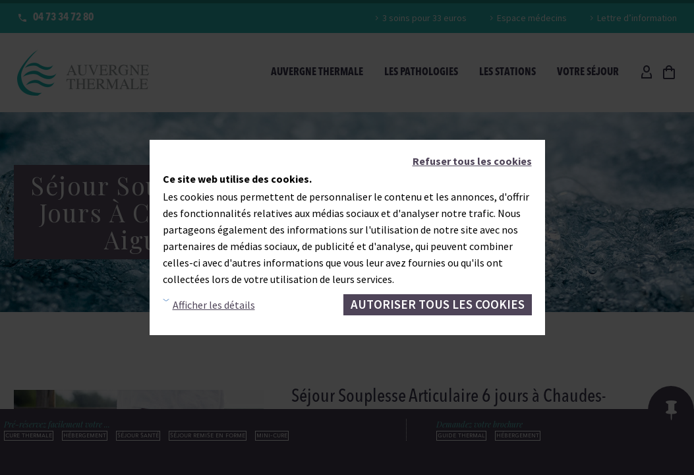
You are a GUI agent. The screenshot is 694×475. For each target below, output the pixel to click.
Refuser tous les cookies (472, 161)
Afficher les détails (214, 304)
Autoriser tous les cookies (438, 304)
